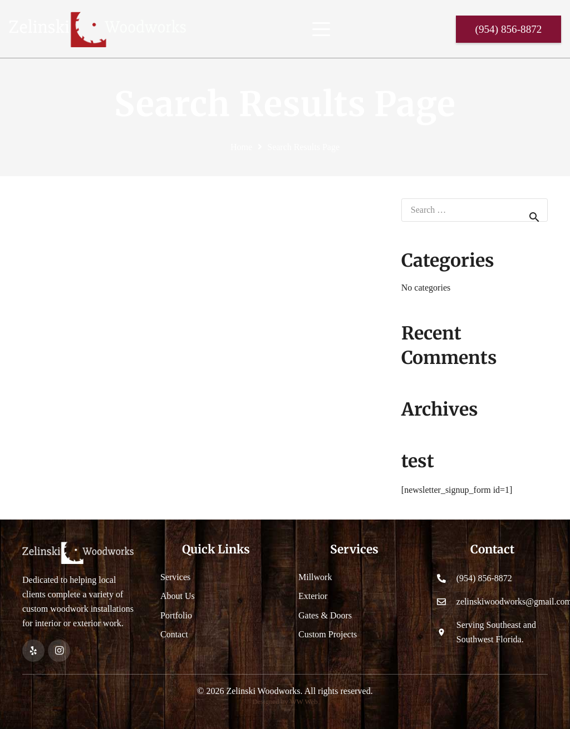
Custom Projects (327, 634)
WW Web (304, 702)
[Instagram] (59, 651)
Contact (174, 634)
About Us (177, 596)
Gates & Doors (325, 615)
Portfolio (176, 615)
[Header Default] (97, 29)
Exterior (312, 596)
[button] (321, 29)
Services (175, 577)
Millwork (315, 577)
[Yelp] (33, 651)
